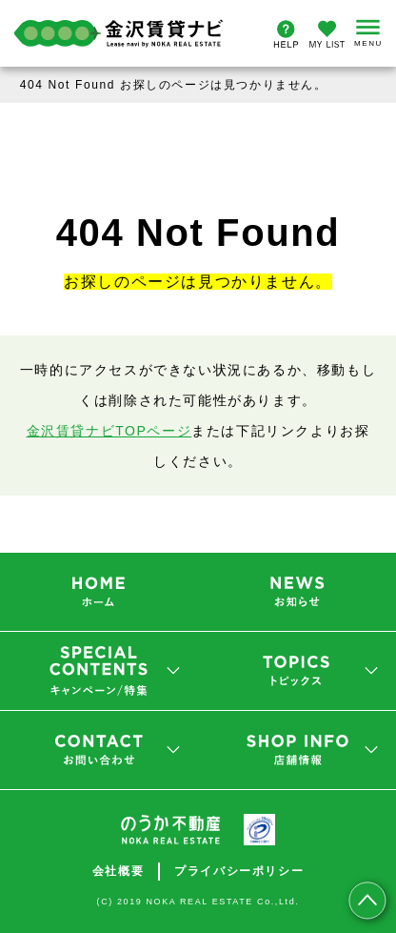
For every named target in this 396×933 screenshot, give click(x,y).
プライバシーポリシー (239, 871)
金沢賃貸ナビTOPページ (109, 430)
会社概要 (118, 871)
